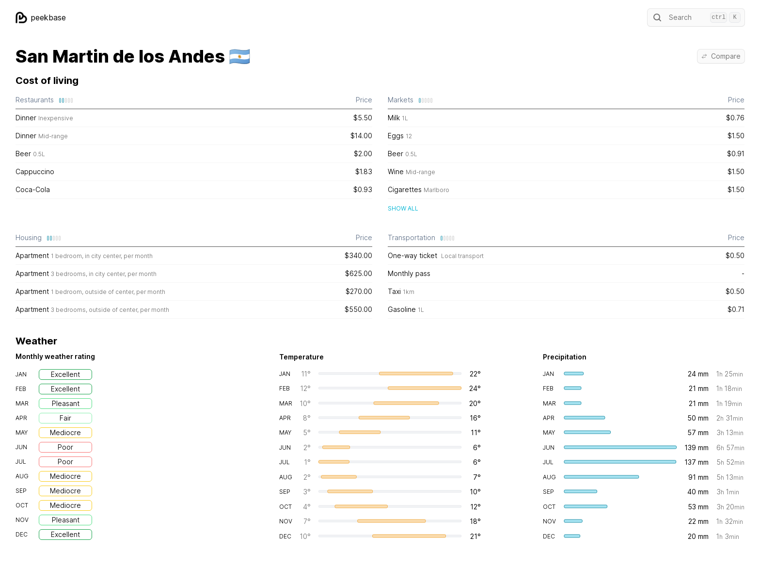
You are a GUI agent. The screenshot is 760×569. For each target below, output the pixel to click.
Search (696, 17)
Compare (721, 56)
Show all (403, 208)
